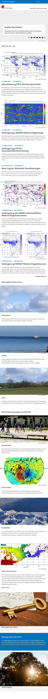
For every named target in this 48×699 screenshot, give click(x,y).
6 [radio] (42, 37)
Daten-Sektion (5, 587)
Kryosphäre (6, 528)
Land (3, 398)
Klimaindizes (6, 487)
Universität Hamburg (8, 2)
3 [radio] (34, 37)
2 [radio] (31, 37)
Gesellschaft (6, 445)
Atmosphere (6, 315)
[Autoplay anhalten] (45, 37)
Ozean (4, 355)
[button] (38, 2)
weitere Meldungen (41, 276)
